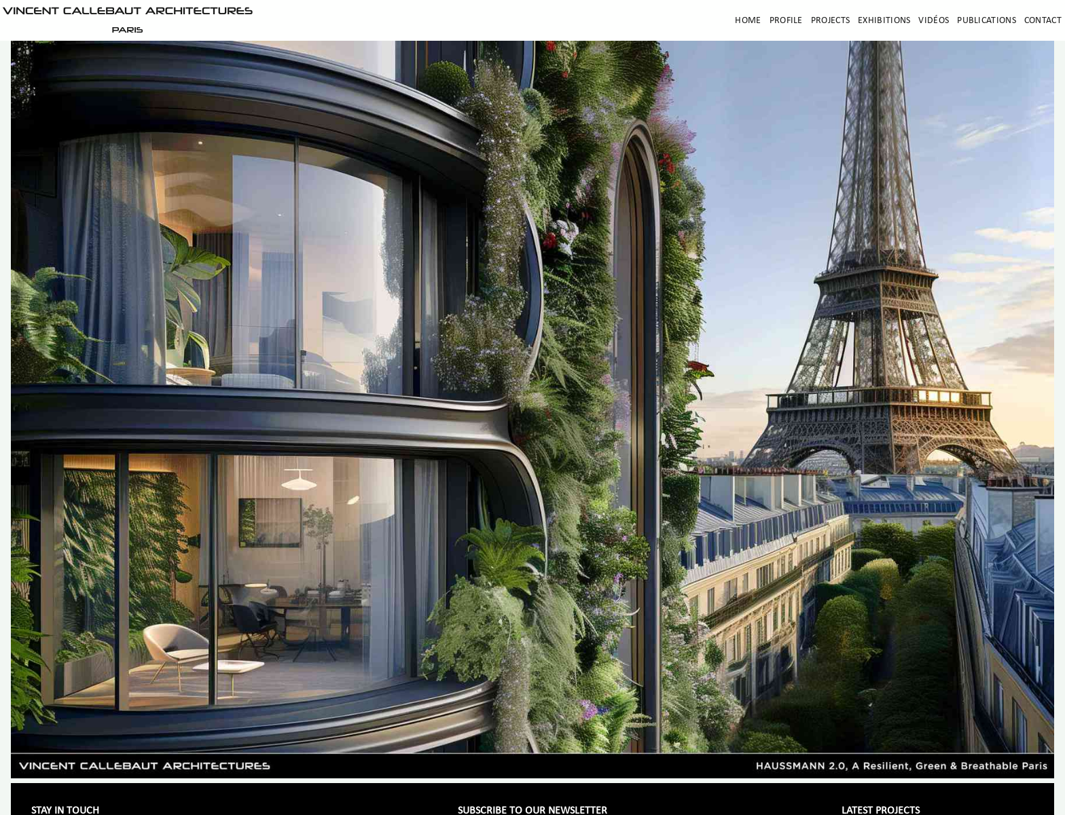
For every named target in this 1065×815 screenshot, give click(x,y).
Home (748, 21)
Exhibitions (884, 21)
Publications (986, 21)
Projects (830, 21)
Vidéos (933, 21)
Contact (1043, 21)
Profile (786, 21)
